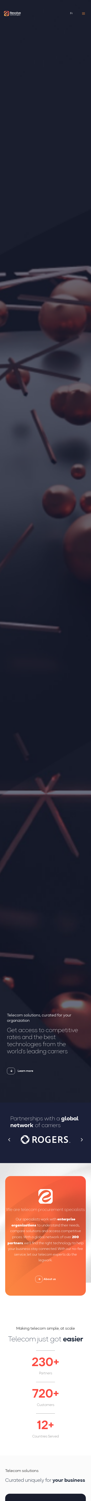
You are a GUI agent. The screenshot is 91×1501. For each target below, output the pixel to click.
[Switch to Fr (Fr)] (71, 13)
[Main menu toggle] (83, 13)
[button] (9, 1139)
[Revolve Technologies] (12, 13)
